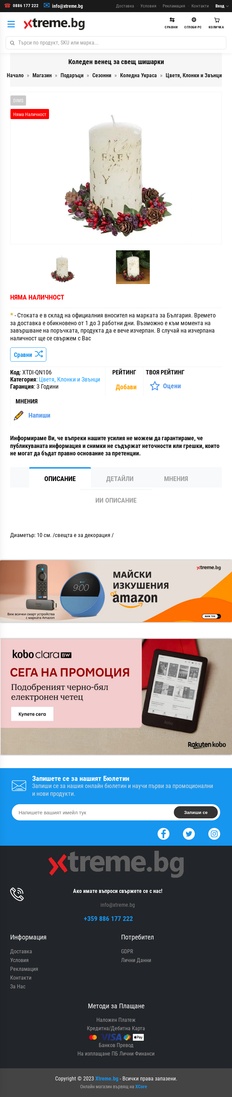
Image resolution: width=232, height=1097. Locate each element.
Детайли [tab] (120, 479)
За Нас (17, 986)
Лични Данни (136, 960)
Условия (148, 5)
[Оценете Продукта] (165, 385)
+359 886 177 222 (108, 919)
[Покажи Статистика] (126, 387)
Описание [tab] (60, 479)
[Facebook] (163, 833)
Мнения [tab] (176, 479)
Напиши (39, 415)
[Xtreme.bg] (54, 24)
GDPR (127, 951)
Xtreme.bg (106, 1078)
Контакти (200, 5)
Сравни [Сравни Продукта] (28, 354)
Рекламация (174, 5)
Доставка (125, 5)
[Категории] (12, 24)
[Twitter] (189, 833)
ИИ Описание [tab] (116, 500)
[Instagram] (214, 833)
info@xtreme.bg (67, 6)
